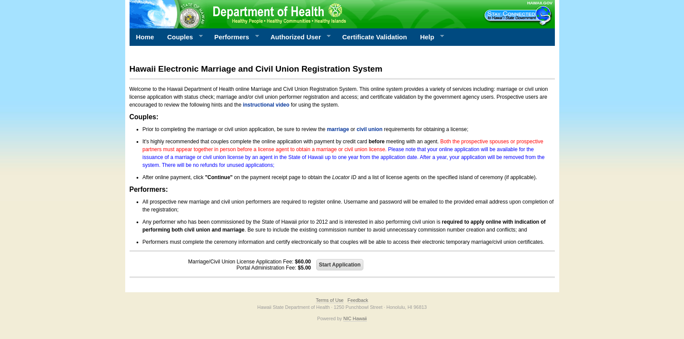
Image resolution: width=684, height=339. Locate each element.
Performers (233, 37)
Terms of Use (330, 300)
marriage (338, 129)
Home (145, 37)
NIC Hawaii (355, 318)
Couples (182, 37)
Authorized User (297, 37)
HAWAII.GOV (539, 2)
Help (429, 37)
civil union (369, 129)
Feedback (358, 300)
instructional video (266, 105)
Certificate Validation (374, 37)
